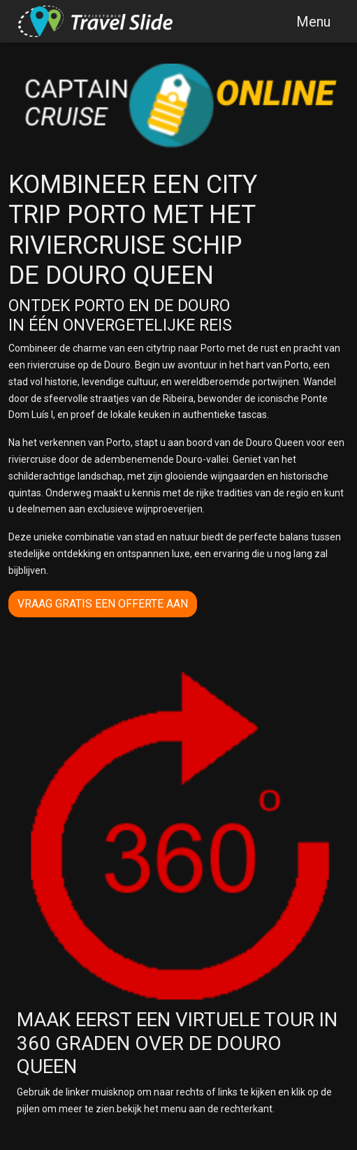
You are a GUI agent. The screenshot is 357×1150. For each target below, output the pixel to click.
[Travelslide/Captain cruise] (95, 21)
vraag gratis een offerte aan (102, 603)
